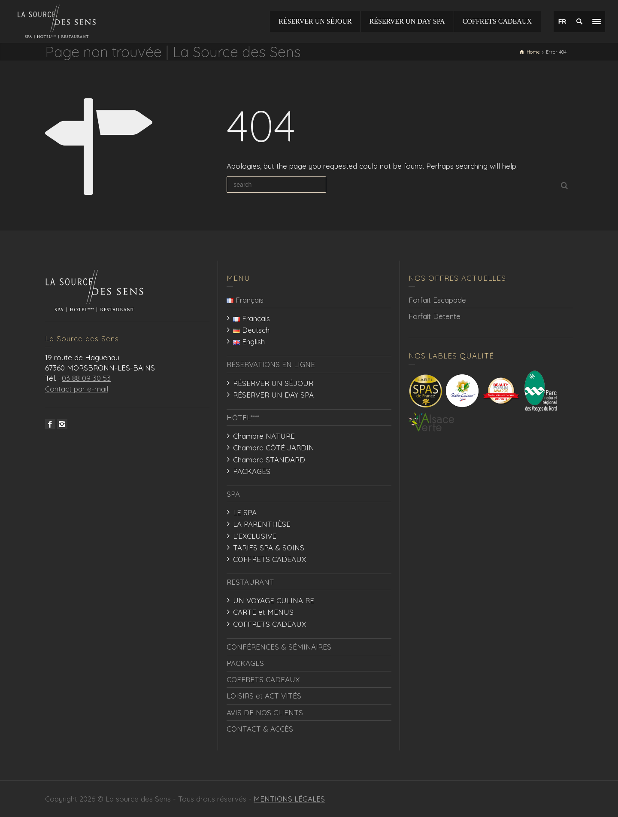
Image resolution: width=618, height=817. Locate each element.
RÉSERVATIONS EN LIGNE (271, 364)
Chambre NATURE (264, 435)
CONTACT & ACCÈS (260, 728)
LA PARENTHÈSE (262, 523)
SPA (233, 493)
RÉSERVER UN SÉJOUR (273, 383)
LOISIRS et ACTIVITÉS (264, 695)
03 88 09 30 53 (86, 378)
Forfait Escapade (437, 299)
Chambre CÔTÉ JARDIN (273, 447)
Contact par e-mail (76, 388)
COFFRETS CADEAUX (269, 559)
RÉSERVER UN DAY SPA (273, 394)
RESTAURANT (250, 581)
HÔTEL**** (243, 417)
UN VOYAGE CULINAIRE (273, 600)
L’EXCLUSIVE (254, 536)
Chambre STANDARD (269, 459)
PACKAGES (251, 471)
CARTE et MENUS (263, 612)
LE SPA (245, 512)
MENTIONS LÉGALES (289, 798)
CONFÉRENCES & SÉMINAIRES (279, 646)
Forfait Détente (434, 316)
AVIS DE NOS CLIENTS (265, 712)
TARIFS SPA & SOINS (268, 547)
